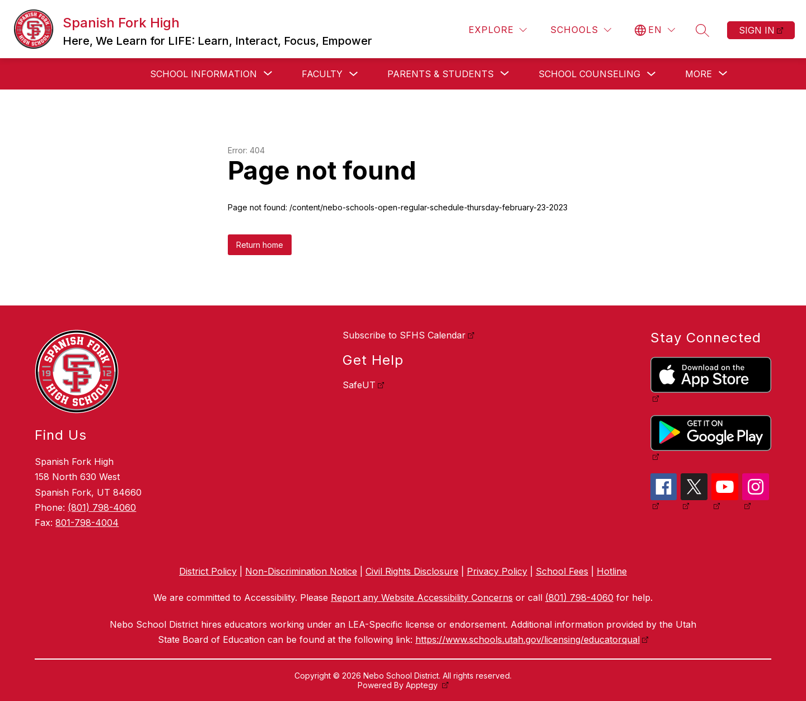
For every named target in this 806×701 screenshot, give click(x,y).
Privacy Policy (497, 571)
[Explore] (497, 30)
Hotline (612, 571)
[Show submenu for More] (698, 74)
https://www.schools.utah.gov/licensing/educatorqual (527, 639)
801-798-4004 (87, 522)
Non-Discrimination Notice (301, 571)
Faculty (322, 73)
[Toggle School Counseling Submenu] (651, 74)
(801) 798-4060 (102, 507)
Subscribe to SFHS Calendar (404, 335)
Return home (259, 245)
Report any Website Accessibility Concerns (422, 597)
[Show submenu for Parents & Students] (440, 74)
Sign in (757, 30)
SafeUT (359, 385)
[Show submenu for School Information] (203, 74)
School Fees (562, 571)
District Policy (208, 571)
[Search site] (702, 30)
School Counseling (589, 73)
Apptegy (423, 685)
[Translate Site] (655, 30)
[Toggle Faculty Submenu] (353, 74)
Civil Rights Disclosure (411, 571)
